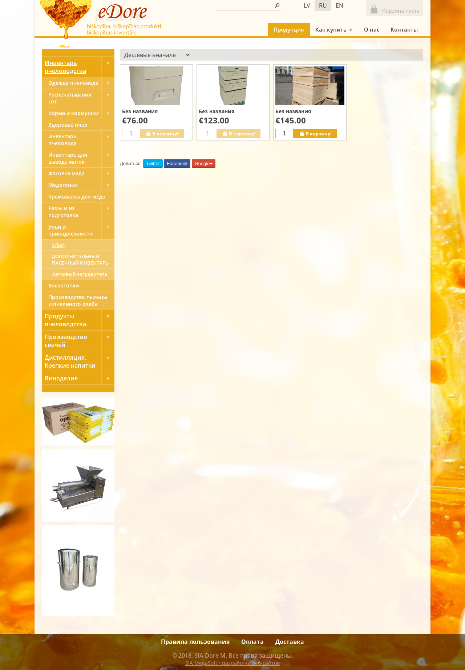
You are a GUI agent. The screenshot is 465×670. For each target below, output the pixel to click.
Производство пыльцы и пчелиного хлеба (77, 300)
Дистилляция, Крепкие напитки (79, 361)
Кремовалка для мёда (76, 196)
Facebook (177, 163)
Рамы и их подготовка (81, 212)
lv (307, 5)
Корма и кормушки (81, 113)
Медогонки (81, 185)
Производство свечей (79, 341)
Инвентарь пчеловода (81, 140)
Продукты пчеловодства (79, 320)
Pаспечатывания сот (81, 98)
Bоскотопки (63, 285)
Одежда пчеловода (81, 83)
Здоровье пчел (68, 124)
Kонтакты (404, 29)
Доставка (289, 642)
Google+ (204, 163)
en (339, 5)
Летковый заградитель (80, 274)
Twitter (153, 163)
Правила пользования (195, 642)
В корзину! (162, 133)
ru (323, 5)
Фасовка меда (81, 173)
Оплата (252, 642)
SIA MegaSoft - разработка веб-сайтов (232, 662)
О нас (371, 29)
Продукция (289, 29)
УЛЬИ (58, 245)
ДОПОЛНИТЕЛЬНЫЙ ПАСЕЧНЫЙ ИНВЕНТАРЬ (80, 259)
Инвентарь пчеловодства (79, 67)
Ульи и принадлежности (81, 230)
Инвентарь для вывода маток (81, 158)
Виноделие (79, 378)
